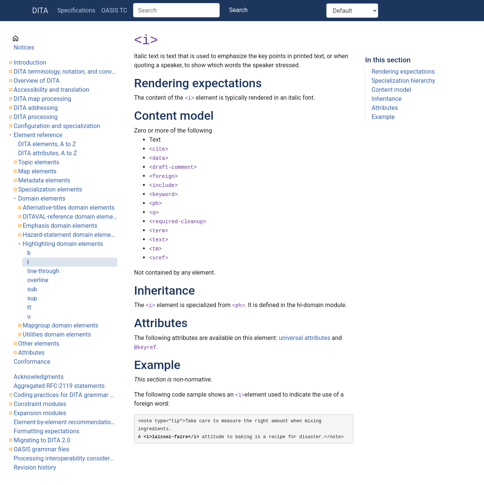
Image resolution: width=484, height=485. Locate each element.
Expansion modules (40, 413)
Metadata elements (44, 180)
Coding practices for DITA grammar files (65, 395)
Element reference (38, 135)
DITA (40, 10)
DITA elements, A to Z (47, 144)
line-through (43, 271)
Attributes (31, 352)
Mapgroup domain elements (60, 325)
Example (382, 116)
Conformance (32, 361)
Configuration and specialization (57, 126)
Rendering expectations (402, 71)
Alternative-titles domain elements (69, 207)
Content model (391, 89)
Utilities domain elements (57, 334)
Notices (24, 47)
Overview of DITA (36, 80)
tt (29, 307)
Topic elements (38, 162)
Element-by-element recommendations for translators (65, 422)
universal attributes (304, 337)
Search (238, 10)
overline (37, 280)
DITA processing (35, 116)
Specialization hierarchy (403, 80)
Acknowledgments (39, 376)
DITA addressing (36, 107)
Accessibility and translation (51, 89)
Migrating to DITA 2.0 (42, 440)
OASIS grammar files (41, 449)
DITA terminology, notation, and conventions (65, 71)
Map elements (37, 171)
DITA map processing (42, 98)
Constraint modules (40, 404)
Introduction (30, 62)
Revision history (35, 467)
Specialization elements (50, 189)
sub (32, 289)
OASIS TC (114, 10)
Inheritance (386, 98)
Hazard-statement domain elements (70, 234)
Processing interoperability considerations (65, 458)
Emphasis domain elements (60, 225)
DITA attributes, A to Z (47, 153)
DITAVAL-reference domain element (70, 216)
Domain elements (41, 198)
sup (32, 298)
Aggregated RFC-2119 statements (59, 385)
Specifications (76, 10)
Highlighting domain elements (63, 243)
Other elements (38, 343)
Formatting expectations (46, 431)
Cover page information (45, 38)
